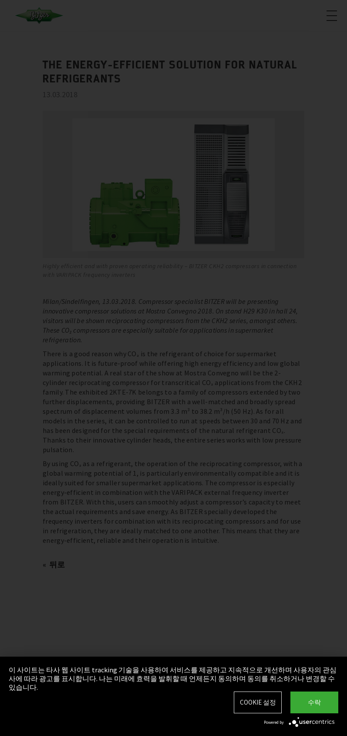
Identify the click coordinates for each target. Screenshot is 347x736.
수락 (314, 702)
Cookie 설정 (258, 702)
